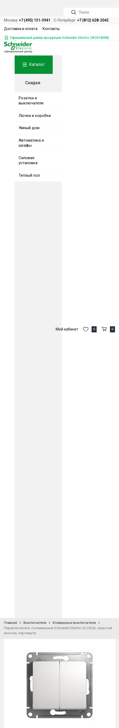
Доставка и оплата (21, 29)
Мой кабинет (67, 329)
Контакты (51, 29)
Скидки (32, 82)
